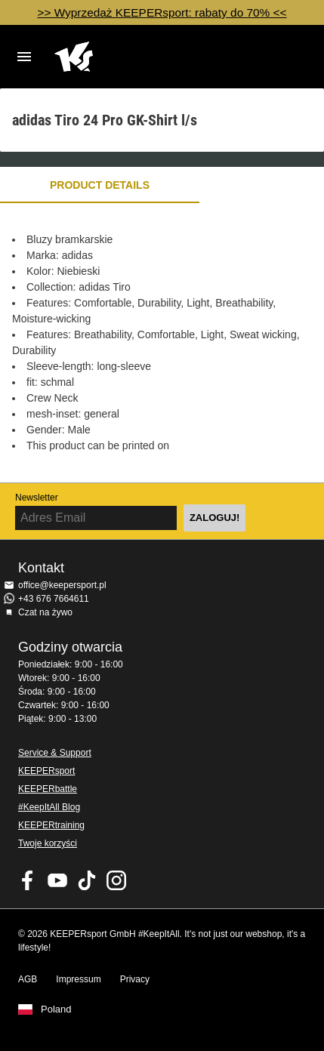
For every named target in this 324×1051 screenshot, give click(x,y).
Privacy (135, 979)
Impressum (78, 979)
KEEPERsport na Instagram (116, 880)
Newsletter (36, 497)
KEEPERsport (46, 771)
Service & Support (54, 752)
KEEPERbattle (47, 789)
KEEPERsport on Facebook (28, 880)
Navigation (24, 57)
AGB (27, 979)
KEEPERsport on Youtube (57, 880)
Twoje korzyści (47, 843)
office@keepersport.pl (62, 585)
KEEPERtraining (51, 825)
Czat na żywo (45, 612)
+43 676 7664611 (53, 598)
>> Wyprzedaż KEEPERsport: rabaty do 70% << (161, 12)
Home (149, 57)
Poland (56, 1009)
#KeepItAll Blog (49, 807)
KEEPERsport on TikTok (87, 880)
